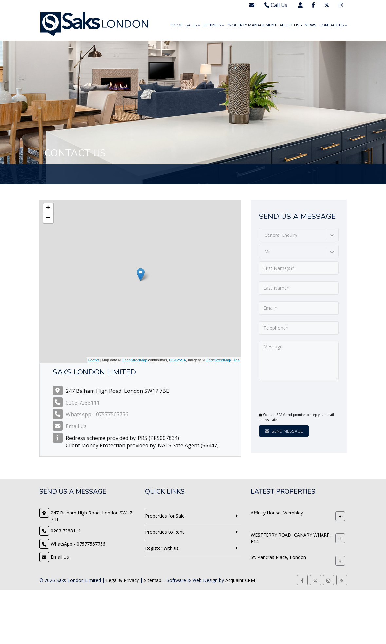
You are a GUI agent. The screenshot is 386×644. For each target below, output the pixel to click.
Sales (192, 25)
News (311, 25)
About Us (290, 25)
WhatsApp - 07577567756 (97, 414)
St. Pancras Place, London (278, 557)
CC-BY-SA (177, 360)
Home (177, 25)
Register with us (162, 548)
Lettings (213, 25)
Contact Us (333, 25)
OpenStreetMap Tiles (222, 360)
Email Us (76, 426)
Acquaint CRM (240, 580)
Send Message (284, 431)
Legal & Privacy (122, 580)
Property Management (252, 25)
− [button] (48, 218)
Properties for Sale (165, 516)
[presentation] (299, 397)
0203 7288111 (83, 402)
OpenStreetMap (134, 360)
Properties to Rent (164, 532)
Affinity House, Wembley (277, 513)
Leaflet (93, 360)
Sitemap (152, 580)
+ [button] (48, 208)
